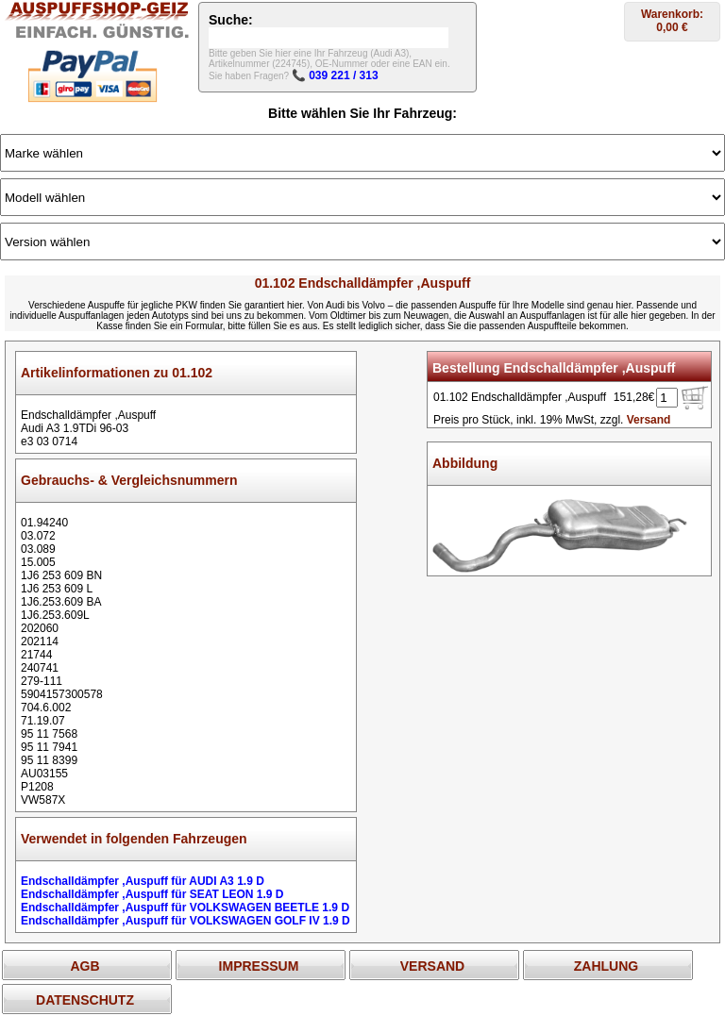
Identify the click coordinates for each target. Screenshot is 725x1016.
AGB (84, 966)
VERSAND (432, 966)
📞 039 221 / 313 (335, 75)
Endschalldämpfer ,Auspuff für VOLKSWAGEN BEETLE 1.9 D (185, 907)
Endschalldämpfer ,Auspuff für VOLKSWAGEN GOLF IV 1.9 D (185, 920)
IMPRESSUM (259, 966)
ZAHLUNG (606, 966)
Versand (649, 419)
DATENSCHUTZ (85, 1000)
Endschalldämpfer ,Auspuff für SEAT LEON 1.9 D (152, 894)
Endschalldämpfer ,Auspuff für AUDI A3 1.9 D (142, 881)
